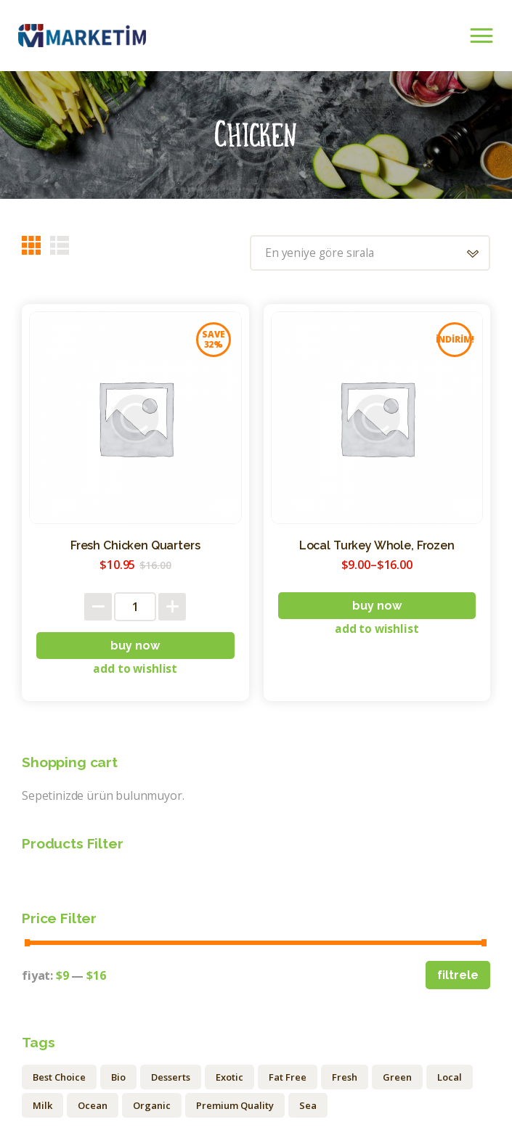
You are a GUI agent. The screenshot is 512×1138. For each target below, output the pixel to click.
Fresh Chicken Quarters (135, 546)
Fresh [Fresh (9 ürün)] (344, 1078)
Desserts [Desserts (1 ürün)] (170, 1078)
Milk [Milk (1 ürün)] (42, 1106)
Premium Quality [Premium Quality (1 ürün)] (235, 1106)
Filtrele (458, 976)
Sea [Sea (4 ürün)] (308, 1106)
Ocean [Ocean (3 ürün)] (92, 1106)
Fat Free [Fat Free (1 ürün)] (287, 1078)
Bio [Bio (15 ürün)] (118, 1078)
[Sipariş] (365, 253)
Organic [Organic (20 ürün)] (152, 1106)
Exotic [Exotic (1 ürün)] (229, 1078)
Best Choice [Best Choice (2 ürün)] (59, 1078)
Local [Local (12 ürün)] (449, 1078)
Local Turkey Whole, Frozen (377, 546)
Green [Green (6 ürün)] (397, 1078)
